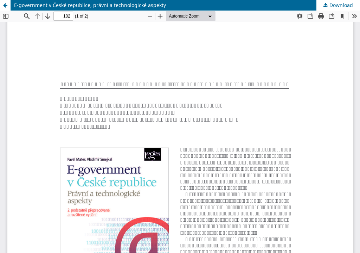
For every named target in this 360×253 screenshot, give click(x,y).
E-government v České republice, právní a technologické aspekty (90, 5)
